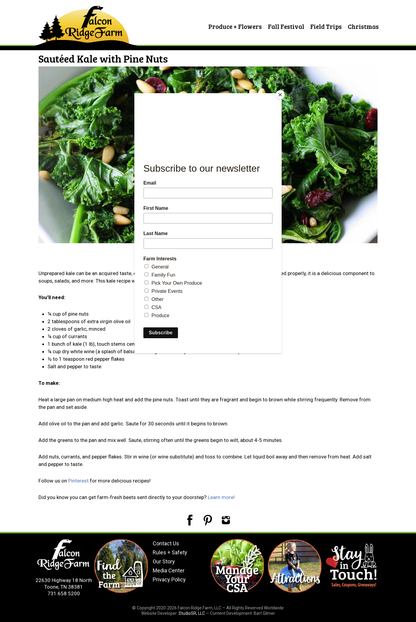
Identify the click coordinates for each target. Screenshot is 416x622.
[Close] (280, 94)
